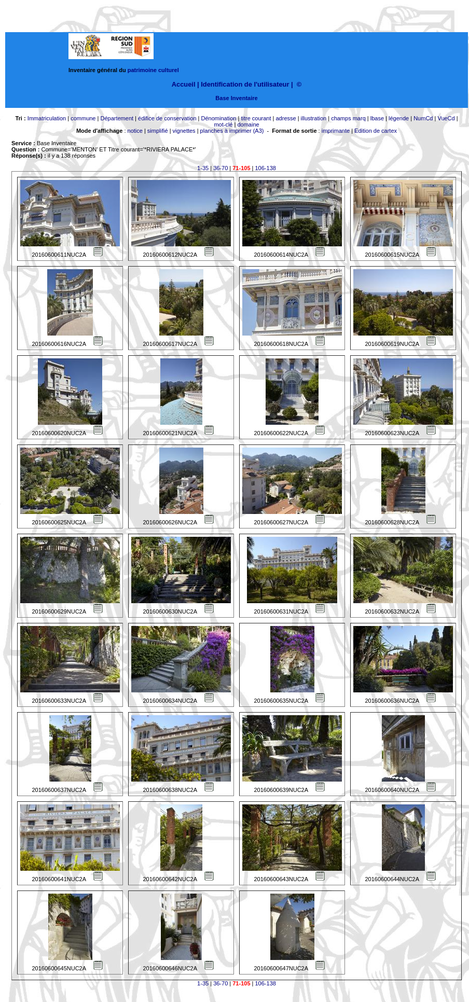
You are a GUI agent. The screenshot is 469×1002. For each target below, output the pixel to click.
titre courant (256, 118)
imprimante (336, 131)
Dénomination (219, 118)
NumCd (423, 118)
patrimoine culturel (153, 70)
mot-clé (223, 124)
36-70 (220, 168)
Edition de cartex (375, 131)
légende (399, 118)
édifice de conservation (167, 118)
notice (135, 131)
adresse (285, 118)
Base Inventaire (236, 98)
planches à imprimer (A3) (232, 131)
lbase (377, 118)
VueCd (445, 118)
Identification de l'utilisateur (245, 84)
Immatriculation (46, 118)
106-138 (265, 168)
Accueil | (185, 84)
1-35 (203, 168)
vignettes (184, 131)
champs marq (348, 118)
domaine (248, 124)
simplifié (157, 131)
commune (83, 118)
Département (116, 118)
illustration (314, 118)
